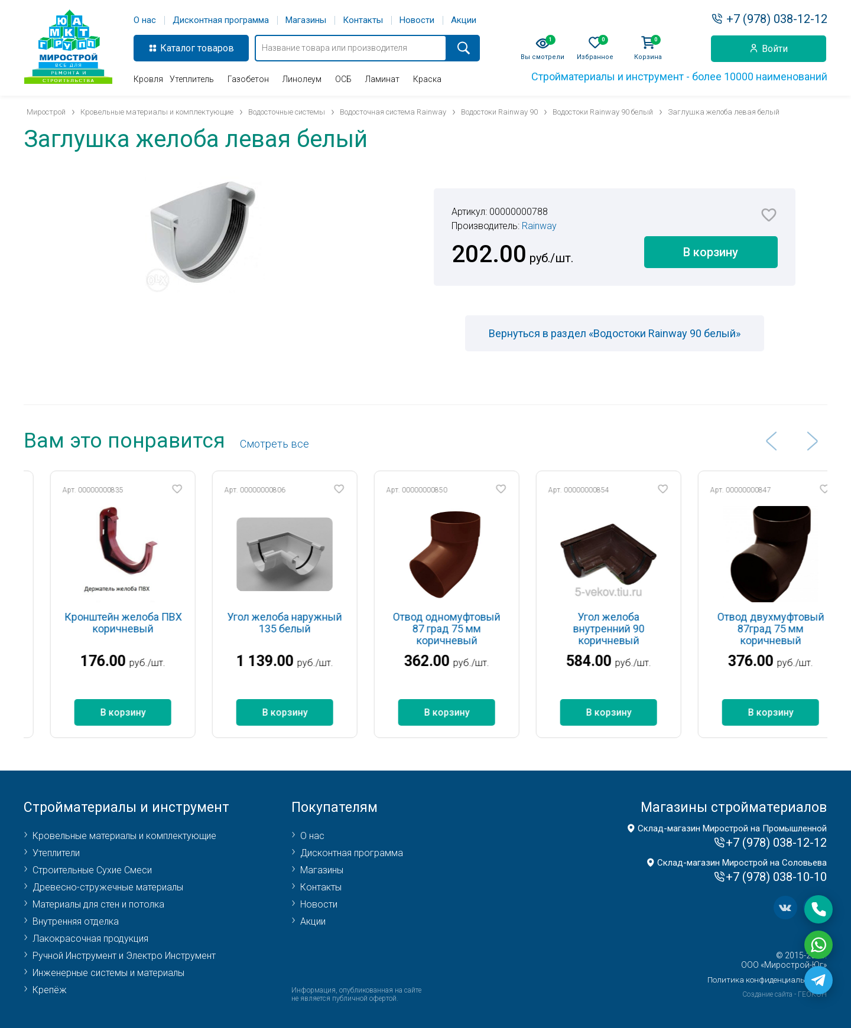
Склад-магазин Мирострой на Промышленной (732, 828)
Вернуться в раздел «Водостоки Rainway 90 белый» (614, 333)
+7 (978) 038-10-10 (776, 877)
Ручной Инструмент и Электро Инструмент (124, 955)
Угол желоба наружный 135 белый (308, 623)
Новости (416, 20)
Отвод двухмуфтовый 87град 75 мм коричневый (793, 629)
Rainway (539, 225)
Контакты (363, 20)
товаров (215, 48)
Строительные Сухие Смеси (92, 870)
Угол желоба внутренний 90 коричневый (632, 629)
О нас (145, 20)
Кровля (148, 79)
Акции (463, 20)
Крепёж (50, 990)
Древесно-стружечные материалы (108, 887)
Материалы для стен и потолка (98, 904)
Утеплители (56, 853)
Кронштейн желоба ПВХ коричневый (146, 623)
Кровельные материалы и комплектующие (124, 835)
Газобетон (248, 79)
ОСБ (343, 79)
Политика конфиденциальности (767, 979)
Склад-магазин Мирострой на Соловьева (742, 862)
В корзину (710, 252)
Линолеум (301, 79)
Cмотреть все (274, 444)
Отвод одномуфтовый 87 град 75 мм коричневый (470, 629)
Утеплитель (192, 79)
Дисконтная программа (221, 20)
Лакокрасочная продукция (90, 938)
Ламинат (382, 79)
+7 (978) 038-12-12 (776, 19)
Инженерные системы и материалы (108, 972)
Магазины (305, 20)
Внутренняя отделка (76, 921)
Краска (427, 79)
